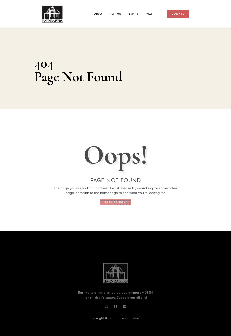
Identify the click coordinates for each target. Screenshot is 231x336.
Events (133, 14)
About (98, 14)
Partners (115, 14)
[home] (66, 14)
